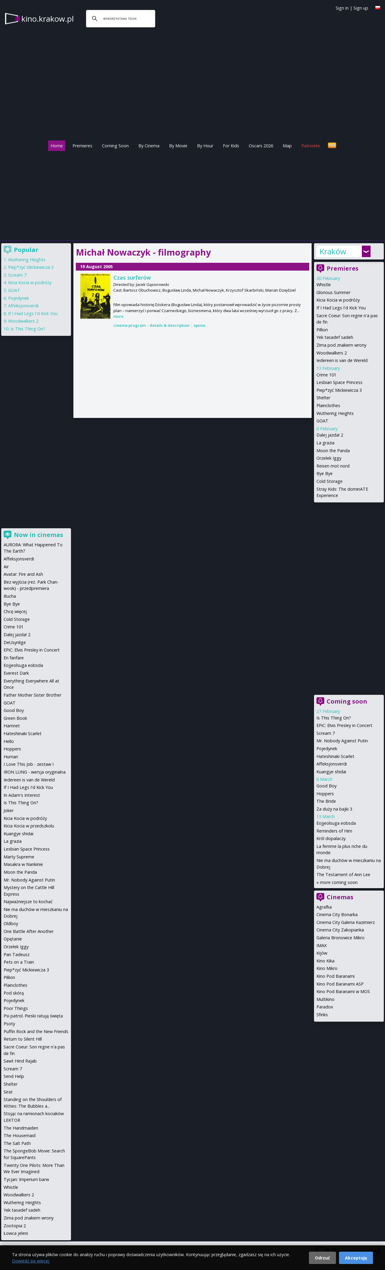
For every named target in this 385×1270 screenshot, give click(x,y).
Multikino (325, 999)
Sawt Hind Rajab (20, 1061)
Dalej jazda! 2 (329, 435)
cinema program (129, 325)
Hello (9, 741)
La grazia (325, 443)
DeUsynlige (15, 642)
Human (11, 756)
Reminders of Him (334, 831)
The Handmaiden (21, 1128)
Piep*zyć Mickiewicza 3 (339, 390)
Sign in (342, 8)
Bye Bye (324, 473)
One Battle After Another (29, 931)
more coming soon (339, 882)
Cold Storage (329, 481)
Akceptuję (356, 1258)
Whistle (323, 284)
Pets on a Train (19, 962)
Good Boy (326, 786)
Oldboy (11, 923)
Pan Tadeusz (16, 954)
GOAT (322, 421)
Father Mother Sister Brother (32, 695)
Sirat (8, 1092)
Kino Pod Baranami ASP (340, 984)
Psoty (9, 1023)
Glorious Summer (333, 292)
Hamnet (12, 726)
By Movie (178, 146)
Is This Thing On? (333, 718)
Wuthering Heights (335, 413)
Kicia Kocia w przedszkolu (29, 826)
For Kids (231, 146)
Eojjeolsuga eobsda (336, 823)
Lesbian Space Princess (339, 382)
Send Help (14, 1076)
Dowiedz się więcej (30, 1261)
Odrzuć (322, 1258)
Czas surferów (132, 277)
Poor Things (16, 1008)
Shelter (323, 397)
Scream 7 (325, 733)
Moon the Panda (333, 450)
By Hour (205, 146)
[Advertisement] (192, 194)
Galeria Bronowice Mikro (340, 937)
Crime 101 (326, 375)
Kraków (332, 251)
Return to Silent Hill (23, 1039)
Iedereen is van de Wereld (342, 360)
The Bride (326, 801)
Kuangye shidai (331, 772)
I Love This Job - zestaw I (29, 764)
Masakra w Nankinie (23, 864)
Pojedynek (326, 748)
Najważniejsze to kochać (28, 901)
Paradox (324, 1007)
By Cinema (148, 146)
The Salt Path (17, 1143)
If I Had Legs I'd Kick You (341, 308)
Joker (9, 810)
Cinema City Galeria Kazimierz (345, 922)
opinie (199, 325)
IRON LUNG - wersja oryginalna (35, 772)
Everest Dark (16, 673)
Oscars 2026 (261, 146)
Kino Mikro (326, 968)
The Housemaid (19, 1135)
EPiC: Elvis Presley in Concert (344, 725)
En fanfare (14, 658)
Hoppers (325, 793)
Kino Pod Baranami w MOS (343, 991)
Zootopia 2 (15, 1226)
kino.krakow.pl (47, 18)
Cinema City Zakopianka (340, 930)
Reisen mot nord (333, 466)
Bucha (10, 596)
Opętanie (13, 939)
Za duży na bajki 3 (334, 809)
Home (57, 146)
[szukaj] (119, 18)
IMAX (321, 945)
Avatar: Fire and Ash (23, 574)
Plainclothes (328, 405)
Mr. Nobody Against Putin (342, 741)
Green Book (15, 718)
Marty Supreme (19, 857)
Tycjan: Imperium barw (26, 1179)
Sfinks (322, 1014)
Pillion (322, 330)
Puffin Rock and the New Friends (36, 1031)
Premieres (82, 146)
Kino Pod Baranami (335, 976)
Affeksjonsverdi (331, 764)
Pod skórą (14, 993)
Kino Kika (325, 961)
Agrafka (324, 907)
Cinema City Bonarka (337, 914)
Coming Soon (115, 146)
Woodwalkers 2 (331, 353)
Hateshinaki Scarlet (335, 756)
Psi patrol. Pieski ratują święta (33, 1016)
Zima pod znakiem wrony (341, 345)
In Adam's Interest (22, 795)
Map (287, 146)
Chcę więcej (15, 611)
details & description (169, 325)
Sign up (360, 8)
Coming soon (347, 701)
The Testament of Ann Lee (343, 874)
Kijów (321, 953)
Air (6, 566)
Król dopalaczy (331, 838)
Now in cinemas (38, 535)
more (118, 316)
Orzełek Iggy (328, 458)
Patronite (310, 146)
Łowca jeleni (16, 1233)
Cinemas (340, 897)
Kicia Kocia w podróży (338, 300)
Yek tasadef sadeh (334, 337)
